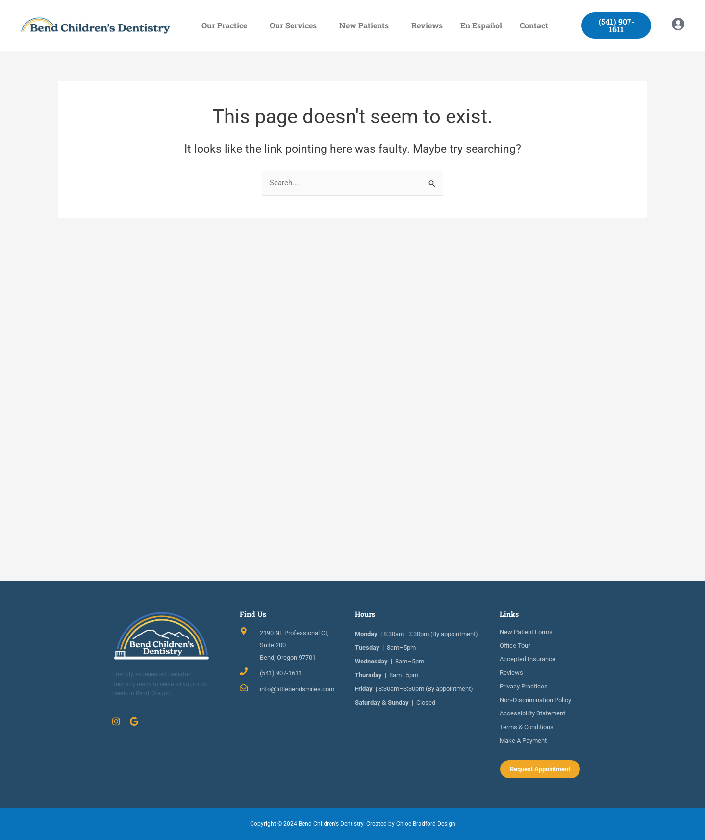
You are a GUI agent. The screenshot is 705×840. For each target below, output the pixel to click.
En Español (481, 25)
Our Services (296, 25)
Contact (536, 25)
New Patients (366, 25)
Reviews (427, 25)
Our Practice (226, 25)
